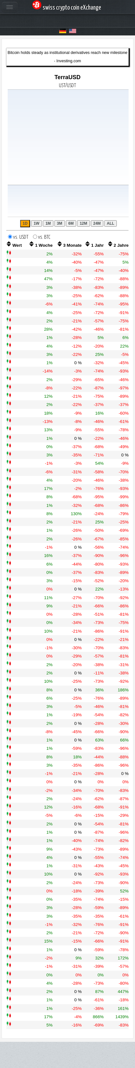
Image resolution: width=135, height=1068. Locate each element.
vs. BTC (44, 237)
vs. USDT (22, 237)
